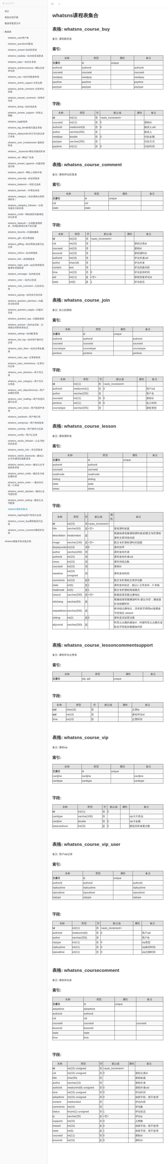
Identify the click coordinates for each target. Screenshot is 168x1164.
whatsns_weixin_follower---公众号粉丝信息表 (26, 442)
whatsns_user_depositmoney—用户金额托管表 (26, 391)
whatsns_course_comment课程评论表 (26, 531)
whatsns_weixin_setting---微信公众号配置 (25, 501)
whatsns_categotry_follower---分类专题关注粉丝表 (25, 206)
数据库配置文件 (12, 23)
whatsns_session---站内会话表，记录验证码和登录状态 (25, 326)
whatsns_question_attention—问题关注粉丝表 (25, 302)
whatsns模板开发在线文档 (18, 541)
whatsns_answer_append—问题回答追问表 (26, 165)
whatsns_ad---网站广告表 (21, 157)
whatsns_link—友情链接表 (21, 259)
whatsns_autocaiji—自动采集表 (24, 178)
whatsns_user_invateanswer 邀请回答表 (26, 144)
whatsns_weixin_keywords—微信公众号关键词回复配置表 (26, 457)
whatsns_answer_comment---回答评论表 (26, 99)
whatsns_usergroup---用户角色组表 (26, 422)
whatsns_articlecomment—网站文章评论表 (26, 69)
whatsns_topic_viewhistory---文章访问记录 (26, 365)
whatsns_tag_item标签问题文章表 (25, 127)
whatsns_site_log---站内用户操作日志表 (26, 341)
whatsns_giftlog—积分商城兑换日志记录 (26, 245)
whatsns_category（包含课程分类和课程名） (26, 198)
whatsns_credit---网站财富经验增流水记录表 (25, 215)
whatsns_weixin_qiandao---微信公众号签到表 (26, 492)
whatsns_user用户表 (18, 37)
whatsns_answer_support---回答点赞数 (25, 114)
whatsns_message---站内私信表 (24, 274)
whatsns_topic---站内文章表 (22, 62)
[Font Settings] (59, 4)
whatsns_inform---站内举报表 (22, 253)
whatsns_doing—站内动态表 (22, 106)
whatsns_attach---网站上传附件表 (25, 172)
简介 (7, 11)
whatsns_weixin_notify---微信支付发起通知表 (26, 475)
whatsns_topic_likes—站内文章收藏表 (26, 350)
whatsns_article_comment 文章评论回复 (26, 90)
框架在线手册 (11, 17)
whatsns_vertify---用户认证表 (22, 435)
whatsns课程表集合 (18, 509)
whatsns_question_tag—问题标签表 (26, 318)
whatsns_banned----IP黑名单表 (24, 190)
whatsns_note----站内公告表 (22, 280)
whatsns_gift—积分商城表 (21, 238)
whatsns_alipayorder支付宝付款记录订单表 (26, 135)
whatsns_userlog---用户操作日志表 (25, 429)
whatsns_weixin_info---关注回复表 (25, 449)
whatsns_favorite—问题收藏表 (23, 232)
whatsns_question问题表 (20, 44)
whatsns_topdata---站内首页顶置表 (25, 56)
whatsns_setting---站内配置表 (23, 333)
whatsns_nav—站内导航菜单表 (23, 77)
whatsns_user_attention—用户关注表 (25, 373)
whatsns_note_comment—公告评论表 (26, 287)
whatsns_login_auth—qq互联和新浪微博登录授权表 (26, 266)
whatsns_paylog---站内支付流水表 (25, 295)
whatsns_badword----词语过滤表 (24, 184)
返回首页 (8, 3)
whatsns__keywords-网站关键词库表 (26, 151)
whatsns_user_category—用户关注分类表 (25, 382)
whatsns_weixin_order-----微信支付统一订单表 (25, 484)
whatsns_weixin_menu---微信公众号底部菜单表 (26, 466)
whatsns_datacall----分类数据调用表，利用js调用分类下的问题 (25, 224)
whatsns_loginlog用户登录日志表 (24, 515)
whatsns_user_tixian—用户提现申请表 (26, 409)
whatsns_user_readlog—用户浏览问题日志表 (26, 400)
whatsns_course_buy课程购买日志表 (25, 522)
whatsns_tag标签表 (17, 121)
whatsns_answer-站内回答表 (22, 50)
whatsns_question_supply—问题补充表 (25, 311)
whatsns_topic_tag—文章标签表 (24, 357)
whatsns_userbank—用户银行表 (24, 416)
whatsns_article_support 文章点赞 (25, 83)
